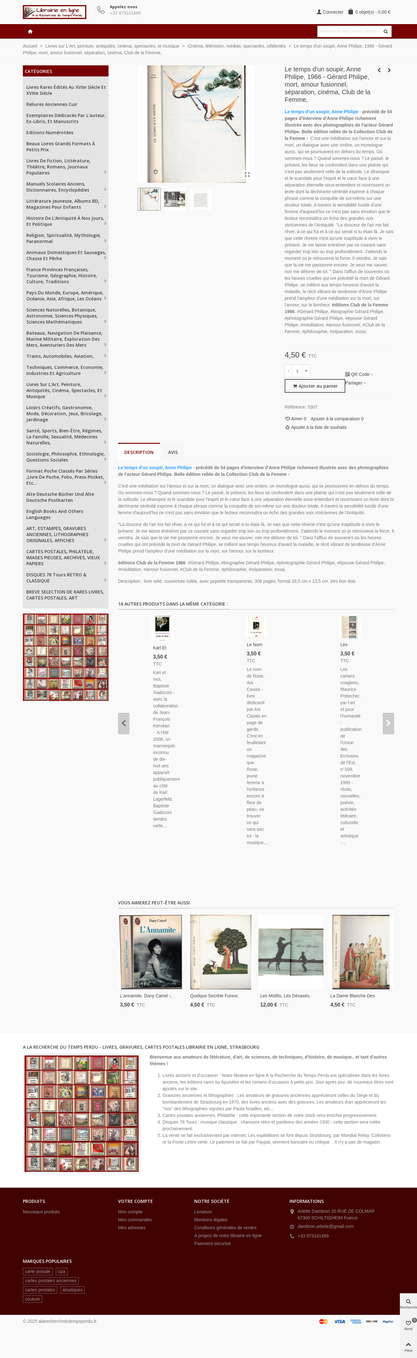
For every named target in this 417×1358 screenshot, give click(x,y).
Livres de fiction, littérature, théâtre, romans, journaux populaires (58, 167)
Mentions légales (211, 1219)
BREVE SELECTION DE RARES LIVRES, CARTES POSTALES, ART (65, 595)
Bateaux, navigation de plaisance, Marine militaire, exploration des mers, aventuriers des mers (64, 339)
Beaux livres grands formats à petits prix (60, 147)
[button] (123, 723)
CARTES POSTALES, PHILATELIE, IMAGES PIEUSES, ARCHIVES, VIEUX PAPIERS (63, 557)
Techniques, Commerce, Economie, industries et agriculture (64, 370)
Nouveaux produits (41, 1211)
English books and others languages (54, 514)
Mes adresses (132, 1227)
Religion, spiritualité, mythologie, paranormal (63, 238)
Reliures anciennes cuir (51, 104)
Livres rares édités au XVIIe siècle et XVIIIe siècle (66, 90)
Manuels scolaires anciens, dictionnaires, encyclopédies (57, 187)
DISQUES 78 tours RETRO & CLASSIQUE (56, 578)
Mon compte (130, 1211)
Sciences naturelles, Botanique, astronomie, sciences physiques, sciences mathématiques (62, 316)
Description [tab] (139, 452)
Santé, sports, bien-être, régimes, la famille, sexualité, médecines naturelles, (64, 437)
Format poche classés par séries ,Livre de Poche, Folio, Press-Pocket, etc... (65, 477)
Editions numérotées (49, 132)
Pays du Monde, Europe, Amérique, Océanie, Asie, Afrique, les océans (64, 296)
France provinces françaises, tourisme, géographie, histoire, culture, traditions (61, 275)
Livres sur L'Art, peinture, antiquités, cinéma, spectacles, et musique (64, 390)
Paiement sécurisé (212, 1243)
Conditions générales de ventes (225, 1227)
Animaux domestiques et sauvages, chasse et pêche (66, 255)
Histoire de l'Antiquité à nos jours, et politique (65, 221)
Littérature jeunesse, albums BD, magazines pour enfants (62, 204)
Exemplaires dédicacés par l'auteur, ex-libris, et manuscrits (66, 118)
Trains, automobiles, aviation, (60, 356)
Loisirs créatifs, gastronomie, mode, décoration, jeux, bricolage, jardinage (64, 413)
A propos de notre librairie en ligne (227, 1235)
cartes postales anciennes (50, 1280)
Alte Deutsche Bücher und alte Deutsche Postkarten (60, 497)
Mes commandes (135, 1219)
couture (32, 1299)
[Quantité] (297, 370)
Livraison (203, 1211)
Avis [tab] (173, 452)
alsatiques (73, 1289)
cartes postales (40, 1289)
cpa (61, 1271)
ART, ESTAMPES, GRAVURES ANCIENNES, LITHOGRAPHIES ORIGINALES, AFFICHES (57, 534)
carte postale (37, 1271)
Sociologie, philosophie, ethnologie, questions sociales (65, 457)
